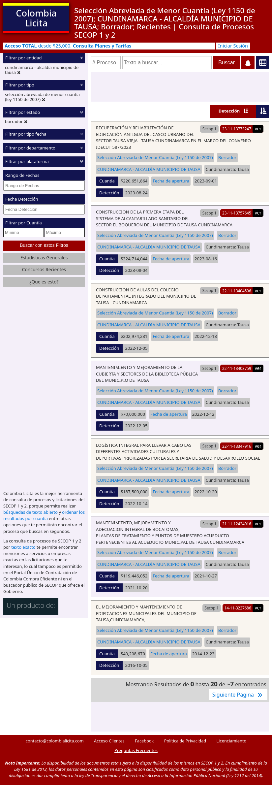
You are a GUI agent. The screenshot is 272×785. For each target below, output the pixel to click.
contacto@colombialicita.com (55, 741)
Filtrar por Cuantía (23, 223)
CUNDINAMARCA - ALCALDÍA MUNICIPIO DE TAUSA (148, 169)
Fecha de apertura (171, 181)
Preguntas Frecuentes (136, 750)
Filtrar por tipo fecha (25, 134)
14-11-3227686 (238, 607)
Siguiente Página (238, 695)
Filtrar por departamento (30, 148)
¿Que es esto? (43, 281)
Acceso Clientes (109, 741)
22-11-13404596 (236, 290)
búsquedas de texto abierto (30, 512)
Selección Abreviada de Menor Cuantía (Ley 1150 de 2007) (155, 157)
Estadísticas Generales (44, 257)
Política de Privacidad (185, 741)
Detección (229, 111)
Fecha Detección (21, 199)
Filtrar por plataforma (27, 161)
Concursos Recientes (44, 269)
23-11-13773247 (236, 128)
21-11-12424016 (236, 523)
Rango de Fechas (22, 175)
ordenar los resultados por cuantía (44, 515)
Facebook (144, 741)
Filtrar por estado (22, 112)
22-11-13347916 (236, 446)
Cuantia (107, 181)
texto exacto (23, 547)
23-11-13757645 (236, 212)
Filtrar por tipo (19, 85)
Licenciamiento (232, 741)
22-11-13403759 (236, 368)
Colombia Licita (36, 18)
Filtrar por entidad (23, 58)
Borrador (227, 157)
